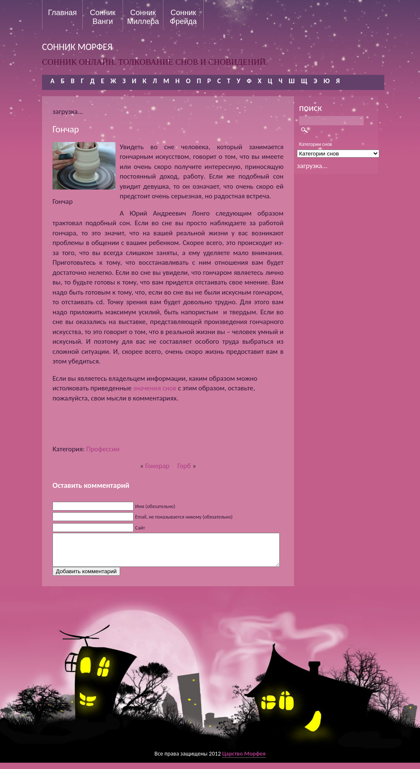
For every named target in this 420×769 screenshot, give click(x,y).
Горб (184, 465)
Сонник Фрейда (183, 16)
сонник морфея (77, 47)
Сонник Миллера (143, 16)
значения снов (154, 388)
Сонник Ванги (103, 16)
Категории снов (315, 144)
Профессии (102, 449)
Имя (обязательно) (155, 506)
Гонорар (157, 465)
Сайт (140, 528)
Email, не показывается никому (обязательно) (184, 517)
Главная (62, 12)
